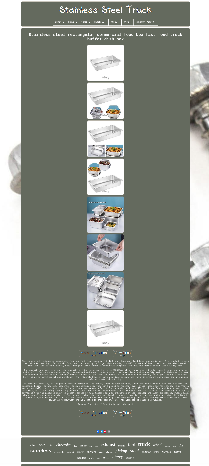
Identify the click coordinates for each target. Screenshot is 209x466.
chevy (117, 456)
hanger (80, 452)
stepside (59, 452)
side (181, 445)
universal (70, 452)
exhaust (108, 444)
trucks (91, 458)
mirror (167, 446)
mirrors (91, 452)
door (101, 452)
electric (130, 457)
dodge (121, 445)
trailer (32, 445)
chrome (109, 452)
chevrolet (63, 445)
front (156, 451)
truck (144, 444)
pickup (121, 451)
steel (134, 450)
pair (98, 458)
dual (75, 446)
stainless (40, 450)
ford (131, 444)
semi (106, 457)
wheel (158, 445)
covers (166, 451)
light (174, 446)
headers (81, 458)
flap (91, 446)
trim (50, 445)
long (96, 446)
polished (146, 451)
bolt (42, 445)
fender (83, 445)
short (177, 451)
